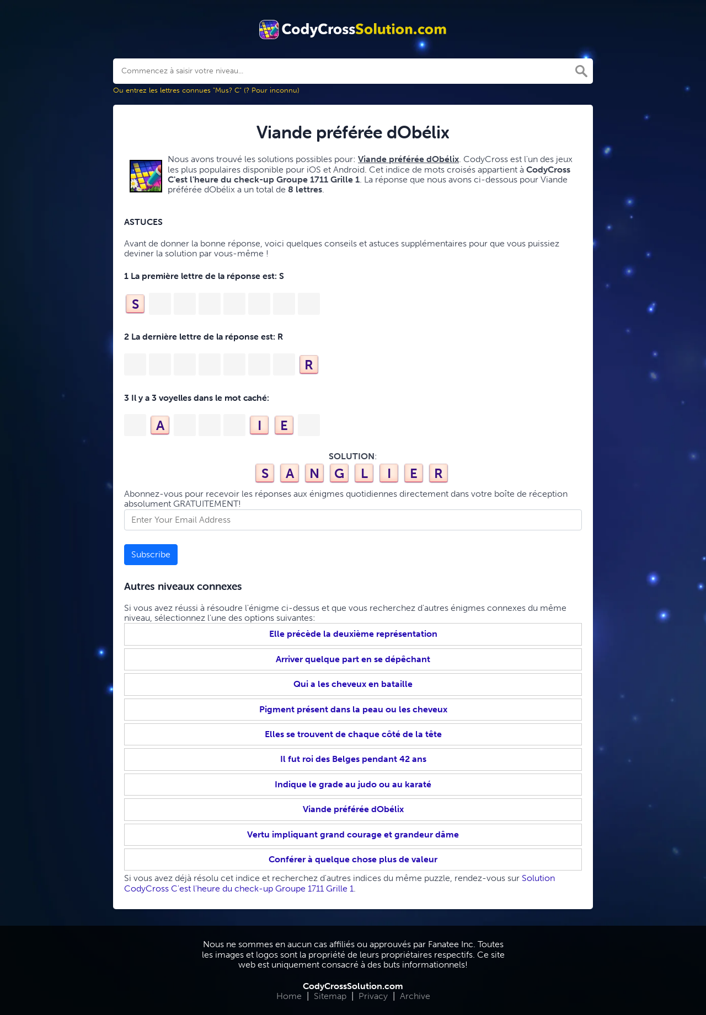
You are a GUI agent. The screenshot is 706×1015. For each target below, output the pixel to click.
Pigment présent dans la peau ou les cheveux (353, 709)
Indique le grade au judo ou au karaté (353, 784)
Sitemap (330, 996)
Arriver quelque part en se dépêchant (353, 659)
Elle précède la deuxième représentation (353, 634)
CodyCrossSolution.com (353, 986)
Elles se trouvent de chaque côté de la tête (353, 734)
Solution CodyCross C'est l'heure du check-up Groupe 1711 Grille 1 (339, 883)
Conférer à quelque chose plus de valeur (353, 859)
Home (289, 996)
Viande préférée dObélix (353, 809)
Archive (415, 996)
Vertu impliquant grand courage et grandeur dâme (353, 834)
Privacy (373, 996)
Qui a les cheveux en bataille (353, 684)
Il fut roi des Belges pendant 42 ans (353, 759)
